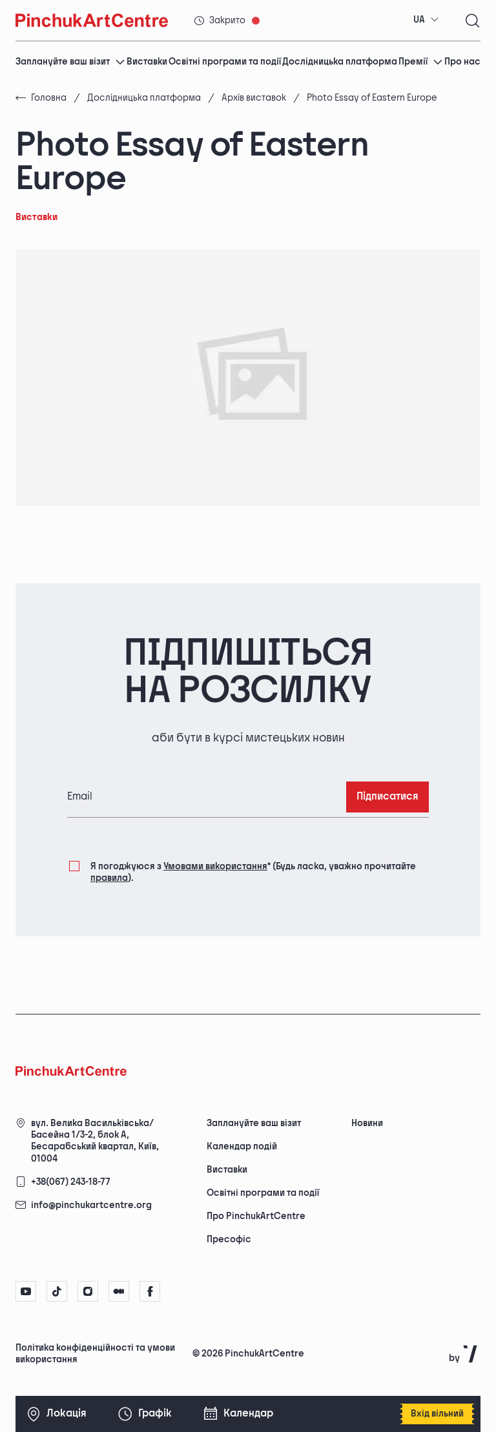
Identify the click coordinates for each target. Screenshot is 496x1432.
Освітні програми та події (225, 61)
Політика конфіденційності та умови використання (95, 1353)
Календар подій (242, 1146)
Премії (420, 61)
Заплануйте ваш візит (70, 61)
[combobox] (426, 20)
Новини (367, 1123)
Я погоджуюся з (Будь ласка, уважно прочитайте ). (253, 871)
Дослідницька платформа (339, 61)
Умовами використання (215, 866)
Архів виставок (254, 97)
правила (109, 877)
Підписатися (387, 797)
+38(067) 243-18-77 (70, 1181)
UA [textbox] (419, 19)
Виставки (147, 61)
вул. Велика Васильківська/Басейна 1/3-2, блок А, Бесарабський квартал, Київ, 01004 (95, 1141)
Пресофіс (229, 1239)
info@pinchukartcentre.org (91, 1205)
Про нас (462, 61)
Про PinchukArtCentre (256, 1216)
